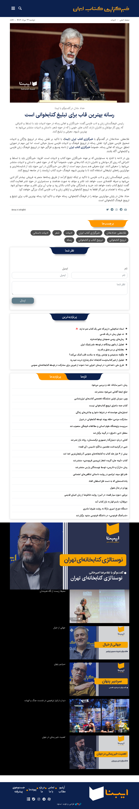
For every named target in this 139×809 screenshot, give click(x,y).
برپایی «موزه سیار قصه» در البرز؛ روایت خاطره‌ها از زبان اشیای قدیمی (95, 495)
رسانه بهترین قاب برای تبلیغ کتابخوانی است (69, 114)
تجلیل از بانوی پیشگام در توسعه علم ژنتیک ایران (102, 344)
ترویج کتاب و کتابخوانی (90, 240)
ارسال (23, 300)
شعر (57, 233)
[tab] (84, 376)
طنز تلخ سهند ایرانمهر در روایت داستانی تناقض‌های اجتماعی (100, 474)
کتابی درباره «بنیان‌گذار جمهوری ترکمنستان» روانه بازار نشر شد (99, 440)
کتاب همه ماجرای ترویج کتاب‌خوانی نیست (108, 405)
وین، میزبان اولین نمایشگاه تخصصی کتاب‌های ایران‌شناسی (100, 399)
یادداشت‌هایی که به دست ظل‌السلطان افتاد (108, 481)
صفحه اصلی (124, 20)
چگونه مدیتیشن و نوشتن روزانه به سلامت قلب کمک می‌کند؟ (96, 355)
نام (126, 269)
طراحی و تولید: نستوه (69, 804)
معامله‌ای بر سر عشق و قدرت (111, 350)
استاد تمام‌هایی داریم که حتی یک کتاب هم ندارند (101, 329)
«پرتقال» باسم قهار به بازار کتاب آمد (111, 502)
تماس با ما (51, 790)
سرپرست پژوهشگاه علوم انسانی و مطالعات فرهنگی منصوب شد (98, 426)
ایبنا (101, 9)
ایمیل (65, 269)
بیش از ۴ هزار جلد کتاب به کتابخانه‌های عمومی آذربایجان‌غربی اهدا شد (95, 454)
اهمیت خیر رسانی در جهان (53, 737)
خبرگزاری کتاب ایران (82, 139)
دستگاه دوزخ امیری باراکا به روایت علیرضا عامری (105, 509)
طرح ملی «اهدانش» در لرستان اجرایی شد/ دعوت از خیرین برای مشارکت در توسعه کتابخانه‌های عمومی (77, 365)
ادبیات (113, 20)
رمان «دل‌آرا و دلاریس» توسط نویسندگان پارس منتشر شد (101, 467)
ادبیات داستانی (40, 233)
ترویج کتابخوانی (117, 240)
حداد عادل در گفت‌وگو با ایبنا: (69, 108)
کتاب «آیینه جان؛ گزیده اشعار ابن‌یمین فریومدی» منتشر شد (100, 460)
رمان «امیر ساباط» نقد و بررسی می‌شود (109, 385)
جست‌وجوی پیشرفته (18, 790)
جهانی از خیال (59, 628)
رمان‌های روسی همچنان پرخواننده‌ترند (107, 339)
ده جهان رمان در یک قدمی (112, 334)
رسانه (69, 240)
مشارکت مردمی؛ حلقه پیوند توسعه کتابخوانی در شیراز (103, 419)
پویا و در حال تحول (118, 488)
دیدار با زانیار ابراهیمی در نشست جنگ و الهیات (44, 700)
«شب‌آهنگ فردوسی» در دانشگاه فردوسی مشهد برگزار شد (101, 515)
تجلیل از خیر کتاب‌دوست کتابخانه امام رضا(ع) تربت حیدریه (97, 360)
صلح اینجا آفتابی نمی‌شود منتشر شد (110, 392)
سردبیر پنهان (59, 664)
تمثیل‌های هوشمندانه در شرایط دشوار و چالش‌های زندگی (101, 412)
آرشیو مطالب (62, 790)
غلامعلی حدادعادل (116, 233)
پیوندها (32, 790)
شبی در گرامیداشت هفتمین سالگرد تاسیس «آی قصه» (102, 447)
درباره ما (42, 790)
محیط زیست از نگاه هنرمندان (52, 591)
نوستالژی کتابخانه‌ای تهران (96, 578)
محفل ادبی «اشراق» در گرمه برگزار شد (110, 433)
